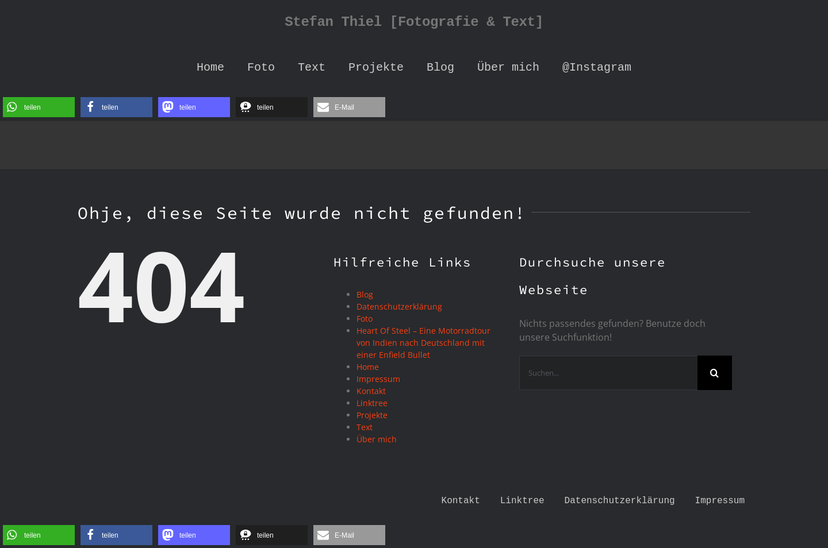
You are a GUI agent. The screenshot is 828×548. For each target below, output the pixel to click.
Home (367, 366)
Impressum (378, 378)
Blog (364, 294)
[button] (39, 107)
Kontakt (371, 390)
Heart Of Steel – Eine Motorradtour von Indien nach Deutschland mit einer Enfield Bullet (423, 342)
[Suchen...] (608, 373)
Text (364, 427)
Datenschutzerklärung (399, 306)
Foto (364, 318)
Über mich (376, 439)
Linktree (372, 403)
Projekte (372, 415)
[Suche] (714, 373)
